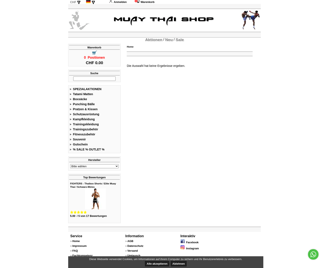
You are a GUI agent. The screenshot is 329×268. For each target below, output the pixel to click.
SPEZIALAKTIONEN (86, 89)
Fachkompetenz (82, 255)
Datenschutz (135, 245)
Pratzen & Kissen (84, 109)
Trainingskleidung (84, 124)
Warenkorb (144, 2)
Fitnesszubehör (82, 134)
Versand (132, 250)
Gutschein (79, 144)
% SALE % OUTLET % (87, 149)
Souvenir (78, 139)
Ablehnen (178, 263)
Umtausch (133, 255)
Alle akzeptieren (157, 263)
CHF (73, 2)
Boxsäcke (78, 99)
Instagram (189, 248)
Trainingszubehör (84, 129)
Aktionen (153, 40)
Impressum (79, 245)
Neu (169, 40)
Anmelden (118, 2)
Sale (180, 40)
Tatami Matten (81, 94)
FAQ (75, 250)
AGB (130, 241)
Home (130, 46)
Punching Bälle (82, 104)
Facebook (189, 242)
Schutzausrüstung (84, 114)
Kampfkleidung (82, 119)
